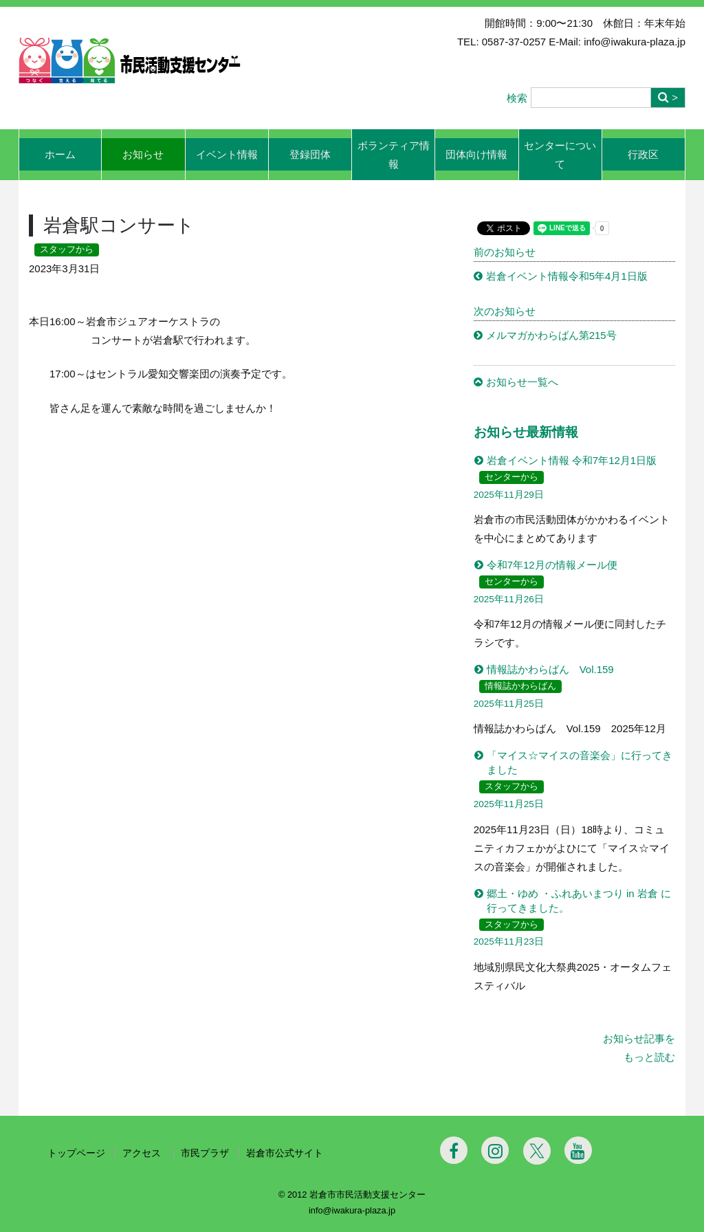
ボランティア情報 (394, 155)
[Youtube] (578, 1150)
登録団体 (310, 154)
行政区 (643, 154)
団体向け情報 (476, 154)
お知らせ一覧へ (522, 382)
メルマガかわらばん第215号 (551, 335)
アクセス (143, 1153)
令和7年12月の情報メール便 (552, 565)
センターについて (560, 155)
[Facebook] (454, 1150)
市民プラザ (205, 1153)
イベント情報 (227, 154)
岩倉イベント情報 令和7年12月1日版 (572, 460)
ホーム (60, 154)
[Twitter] (537, 1151)
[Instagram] (495, 1150)
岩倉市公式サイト (284, 1153)
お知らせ (143, 154)
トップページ (76, 1153)
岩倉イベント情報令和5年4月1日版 (567, 276)
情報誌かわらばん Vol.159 (550, 669)
